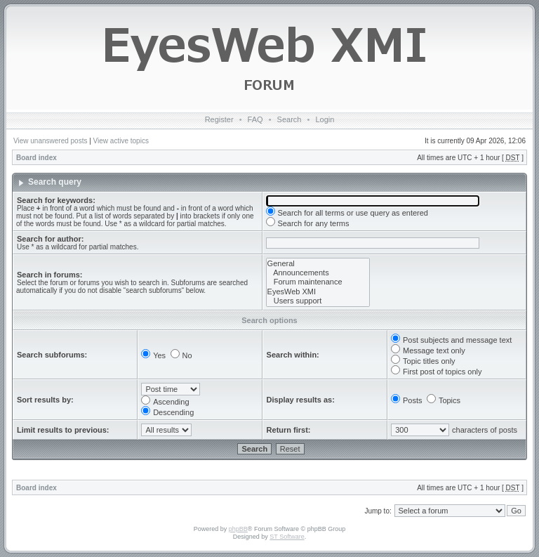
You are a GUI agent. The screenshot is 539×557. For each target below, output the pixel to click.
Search (289, 119)
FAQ (255, 119)
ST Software (287, 536)
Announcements (317, 272)
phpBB (238, 528)
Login (324, 119)
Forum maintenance (317, 282)
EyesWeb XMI (317, 291)
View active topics (121, 141)
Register (219, 119)
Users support (317, 301)
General (317, 263)
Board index (36, 158)
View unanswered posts (50, 141)
